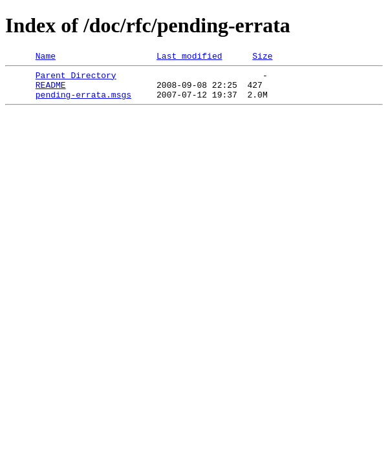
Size (262, 57)
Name (46, 57)
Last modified (189, 57)
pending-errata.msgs (83, 102)
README (51, 90)
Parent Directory (76, 79)
